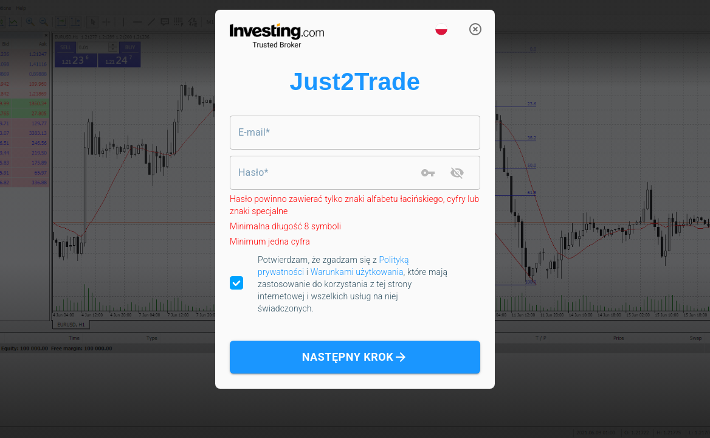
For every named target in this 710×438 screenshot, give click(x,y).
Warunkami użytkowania (357, 272)
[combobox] (355, 133)
